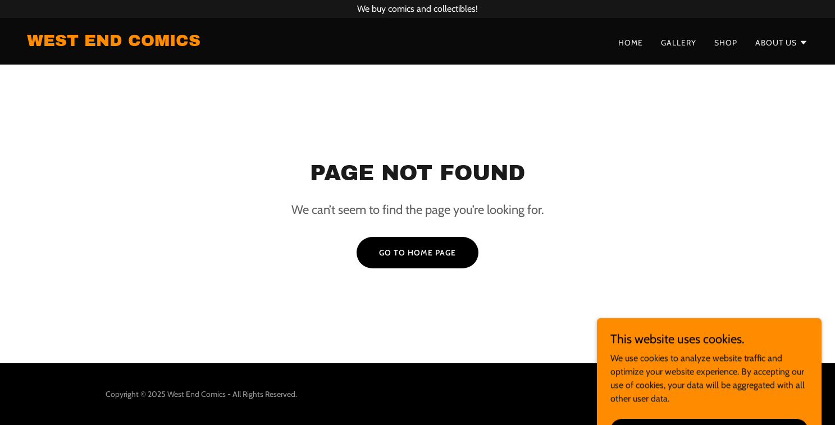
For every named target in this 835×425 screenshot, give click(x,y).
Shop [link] (725, 43)
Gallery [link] (678, 43)
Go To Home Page (417, 253)
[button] (781, 42)
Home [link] (630, 43)
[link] (113, 43)
